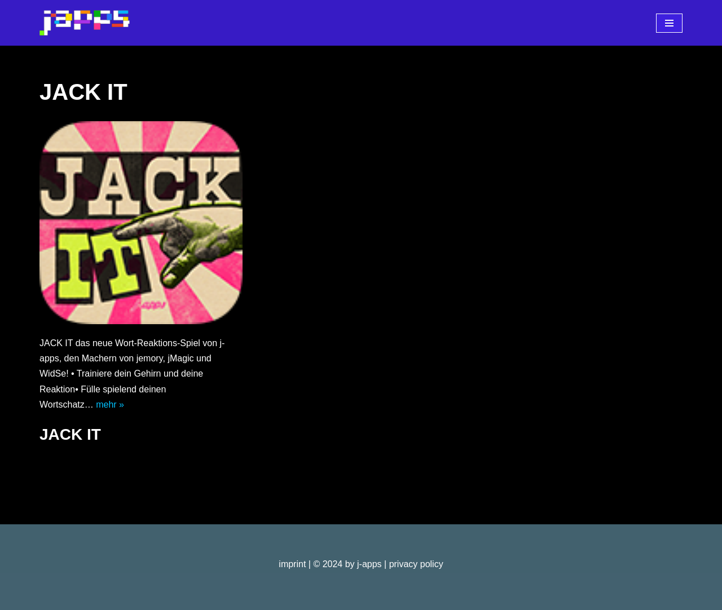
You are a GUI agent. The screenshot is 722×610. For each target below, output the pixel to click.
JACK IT (70, 434)
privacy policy (416, 564)
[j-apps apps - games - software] (84, 23)
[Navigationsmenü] (669, 23)
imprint (292, 564)
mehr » (110, 404)
